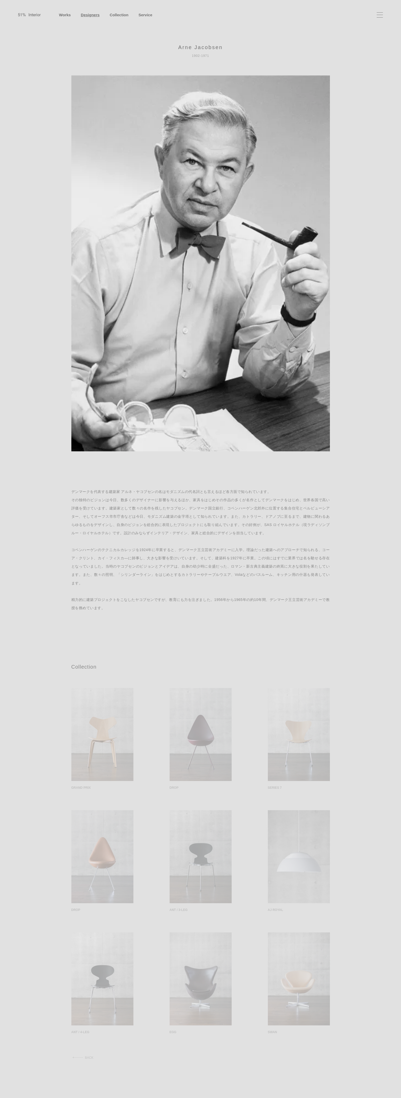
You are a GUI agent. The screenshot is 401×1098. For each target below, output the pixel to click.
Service (145, 15)
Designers (90, 15)
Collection (119, 15)
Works (65, 15)
